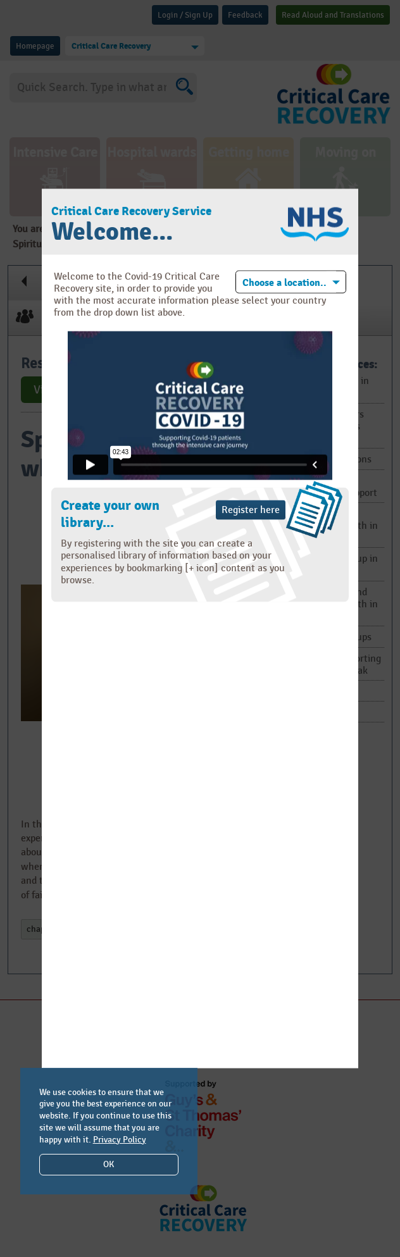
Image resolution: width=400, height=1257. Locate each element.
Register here (251, 510)
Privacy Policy (119, 1139)
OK (108, 1164)
